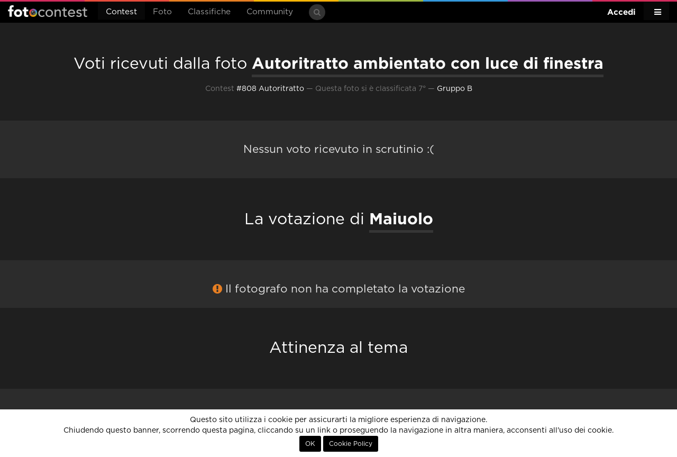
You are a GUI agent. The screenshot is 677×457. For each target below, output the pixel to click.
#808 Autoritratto (270, 89)
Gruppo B (454, 89)
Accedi (621, 11)
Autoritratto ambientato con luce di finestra (427, 63)
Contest (121, 12)
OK (310, 444)
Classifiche (209, 12)
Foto (162, 12)
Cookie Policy (350, 444)
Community (269, 12)
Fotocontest (47, 11)
